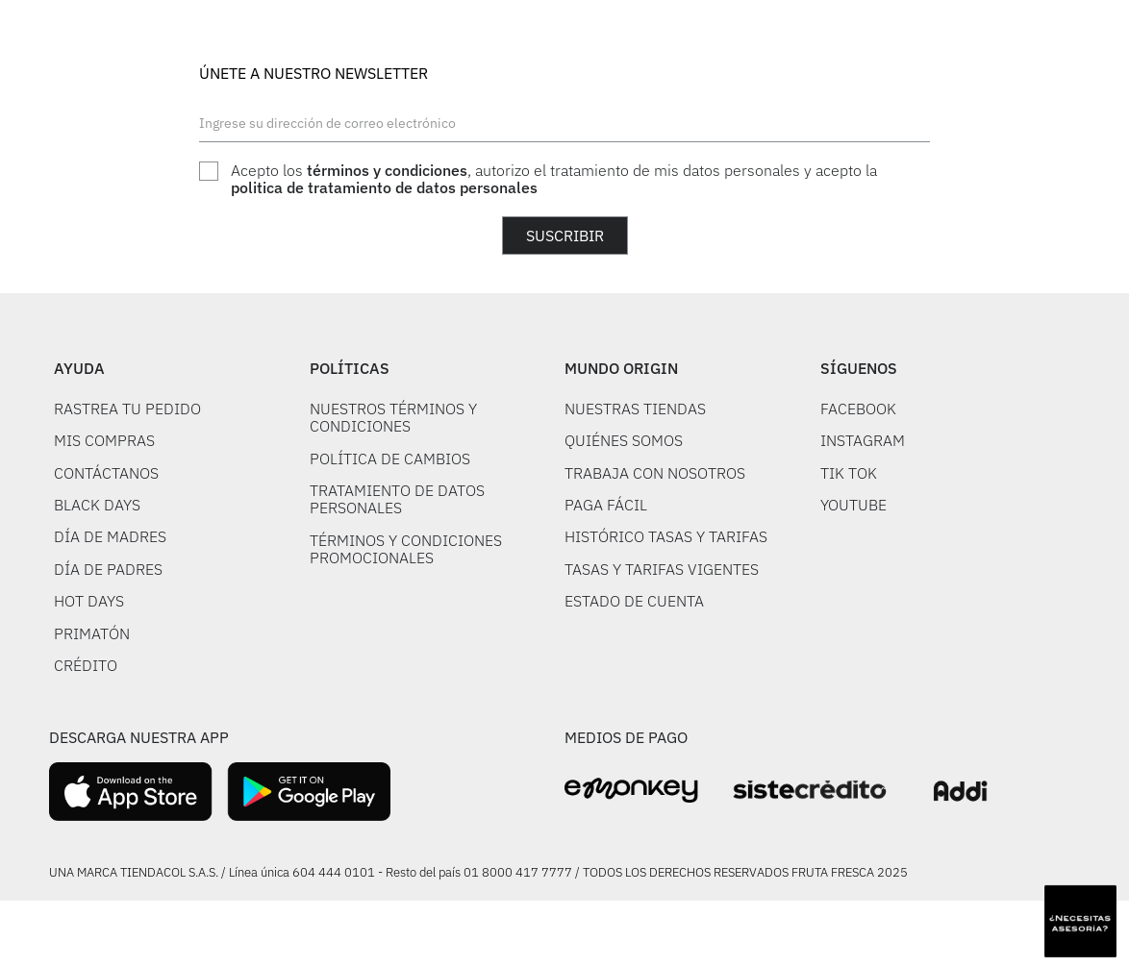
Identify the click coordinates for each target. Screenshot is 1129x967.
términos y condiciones (387, 170)
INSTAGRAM (862, 440)
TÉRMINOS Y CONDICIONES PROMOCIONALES (406, 549)
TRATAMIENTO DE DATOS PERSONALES (397, 499)
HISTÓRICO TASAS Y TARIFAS (665, 536)
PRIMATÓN (92, 633)
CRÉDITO (85, 665)
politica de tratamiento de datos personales (384, 187)
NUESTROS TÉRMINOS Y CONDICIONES (393, 417)
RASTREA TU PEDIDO (127, 408)
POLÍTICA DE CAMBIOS (390, 458)
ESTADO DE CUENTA (634, 600)
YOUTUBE (853, 504)
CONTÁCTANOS (106, 473)
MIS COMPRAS (104, 440)
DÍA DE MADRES (110, 536)
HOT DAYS (89, 600)
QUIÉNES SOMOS (623, 440)
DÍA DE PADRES (108, 569)
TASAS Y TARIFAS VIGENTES (661, 569)
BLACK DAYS (97, 504)
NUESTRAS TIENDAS (635, 408)
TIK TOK (848, 473)
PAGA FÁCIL (605, 504)
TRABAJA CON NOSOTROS (654, 473)
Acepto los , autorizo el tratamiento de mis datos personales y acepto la (554, 179)
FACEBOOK (858, 408)
